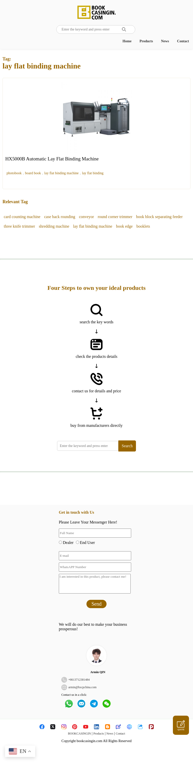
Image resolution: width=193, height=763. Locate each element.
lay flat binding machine (61, 173)
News (165, 41)
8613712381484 (80, 679)
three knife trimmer (19, 226)
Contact (183, 41)
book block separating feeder (159, 217)
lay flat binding (93, 173)
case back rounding (59, 217)
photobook (14, 173)
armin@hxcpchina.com (82, 687)
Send (96, 604)
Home (126, 41)
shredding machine (54, 226)
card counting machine (22, 217)
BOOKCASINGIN (79, 733)
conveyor (86, 217)
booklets (143, 226)
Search (127, 446)
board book (33, 173)
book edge (124, 226)
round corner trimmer (115, 217)
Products (146, 41)
